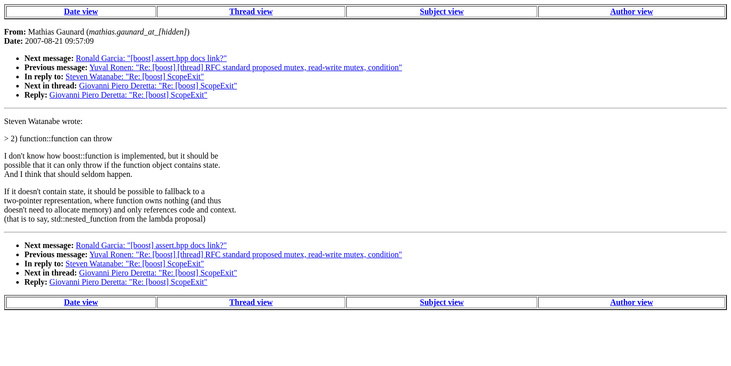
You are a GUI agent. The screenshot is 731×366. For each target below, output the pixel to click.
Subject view (442, 11)
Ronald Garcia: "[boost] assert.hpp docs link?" (151, 58)
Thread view (251, 11)
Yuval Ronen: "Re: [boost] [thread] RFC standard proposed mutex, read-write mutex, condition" (245, 67)
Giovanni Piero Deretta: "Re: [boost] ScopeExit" (158, 85)
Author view (631, 11)
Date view (81, 11)
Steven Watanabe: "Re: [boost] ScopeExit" (134, 76)
